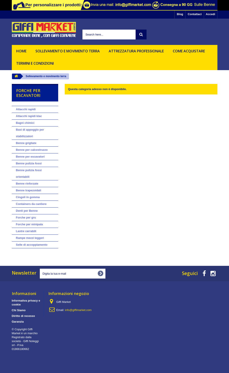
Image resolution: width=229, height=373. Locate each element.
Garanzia (18, 321)
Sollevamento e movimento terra (67, 51)
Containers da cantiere (31, 204)
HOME (21, 51)
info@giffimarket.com (78, 310)
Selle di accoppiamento (32, 244)
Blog (180, 14)
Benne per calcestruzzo (32, 149)
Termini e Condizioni (35, 63)
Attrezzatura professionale (136, 51)
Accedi (210, 14)
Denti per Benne (27, 210)
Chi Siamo (19, 310)
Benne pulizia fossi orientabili (29, 173)
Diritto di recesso (23, 316)
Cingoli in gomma (28, 197)
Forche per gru (26, 217)
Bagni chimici (25, 122)
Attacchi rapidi (26, 109)
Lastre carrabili (26, 231)
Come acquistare (189, 51)
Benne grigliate (26, 143)
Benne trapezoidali (28, 190)
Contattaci (195, 14)
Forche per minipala (29, 224)
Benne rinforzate (27, 183)
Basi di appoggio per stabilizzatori (30, 133)
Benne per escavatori (30, 156)
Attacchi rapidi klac (29, 116)
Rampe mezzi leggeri (30, 238)
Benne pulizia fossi (29, 163)
